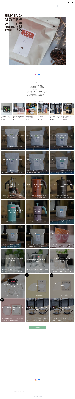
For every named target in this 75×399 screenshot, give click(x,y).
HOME (3, 6)
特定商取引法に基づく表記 (19, 391)
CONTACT (43, 6)
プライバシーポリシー (6, 391)
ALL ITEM (25, 6)
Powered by (37, 396)
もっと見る (37, 327)
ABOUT (10, 6)
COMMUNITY (34, 6)
